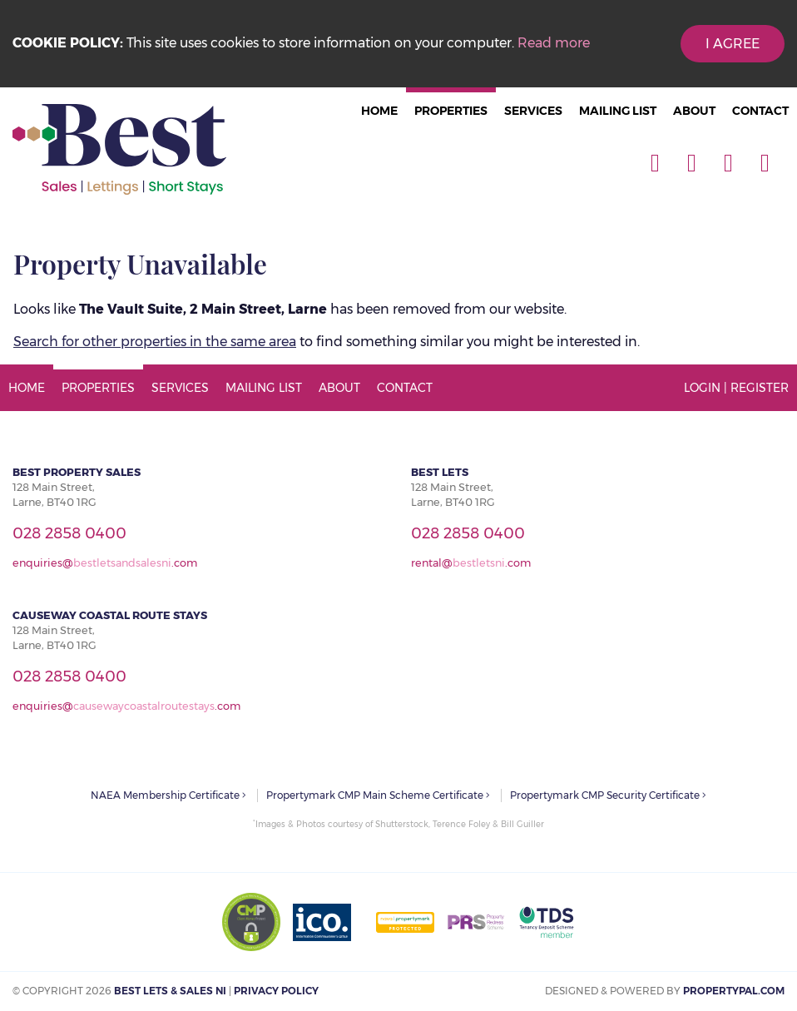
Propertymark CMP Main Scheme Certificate (378, 795)
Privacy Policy (276, 990)
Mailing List (617, 110)
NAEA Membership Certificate (168, 795)
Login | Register (736, 387)
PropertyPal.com (734, 990)
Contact (760, 110)
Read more (553, 43)
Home (379, 110)
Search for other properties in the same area (154, 341)
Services (533, 110)
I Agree (732, 44)
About (694, 110)
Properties (451, 110)
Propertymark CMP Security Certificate (608, 795)
